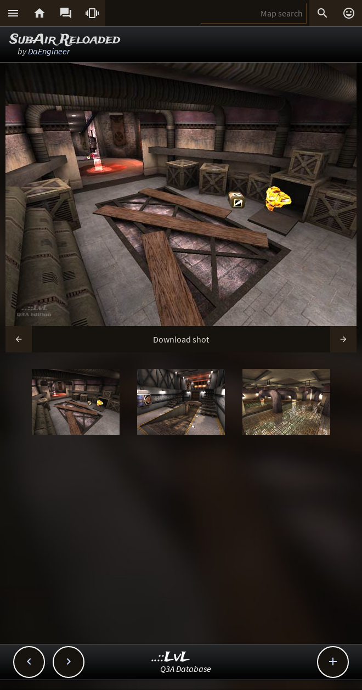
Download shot (181, 339)
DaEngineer (49, 51)
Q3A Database (185, 668)
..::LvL (170, 657)
